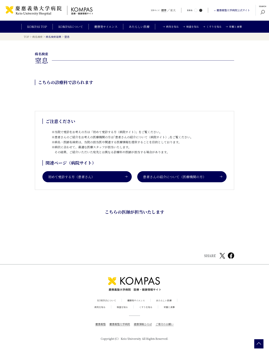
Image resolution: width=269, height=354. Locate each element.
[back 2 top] (258, 343)
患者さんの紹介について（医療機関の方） (183, 176)
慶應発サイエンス (106, 27)
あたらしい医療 (139, 27)
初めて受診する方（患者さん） (88, 176)
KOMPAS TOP (37, 27)
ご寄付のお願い (165, 324)
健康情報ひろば (143, 324)
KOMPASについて (70, 27)
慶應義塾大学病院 (119, 324)
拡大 (173, 10)
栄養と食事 (169, 307)
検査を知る (122, 307)
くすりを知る (145, 307)
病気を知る (100, 307)
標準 (163, 10)
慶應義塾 (100, 324)
